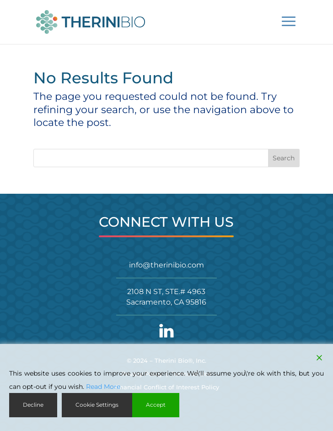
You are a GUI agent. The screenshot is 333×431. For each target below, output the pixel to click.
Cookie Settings (96, 404)
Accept (156, 404)
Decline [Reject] (33, 404)
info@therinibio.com (166, 265)
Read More (103, 386)
